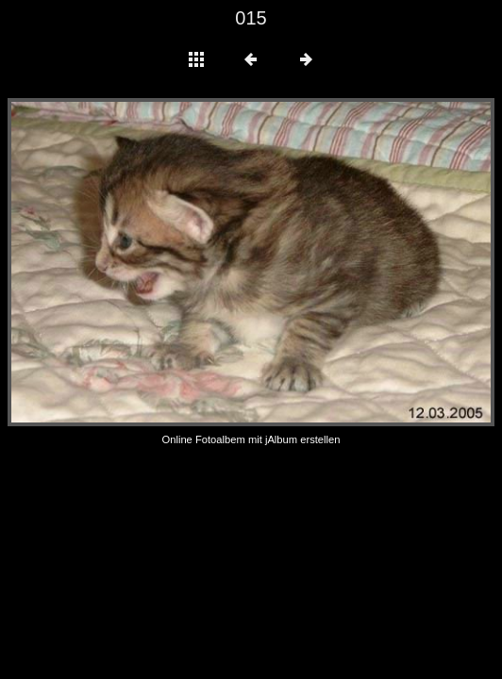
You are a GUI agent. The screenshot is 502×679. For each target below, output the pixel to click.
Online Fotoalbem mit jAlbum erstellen (250, 439)
